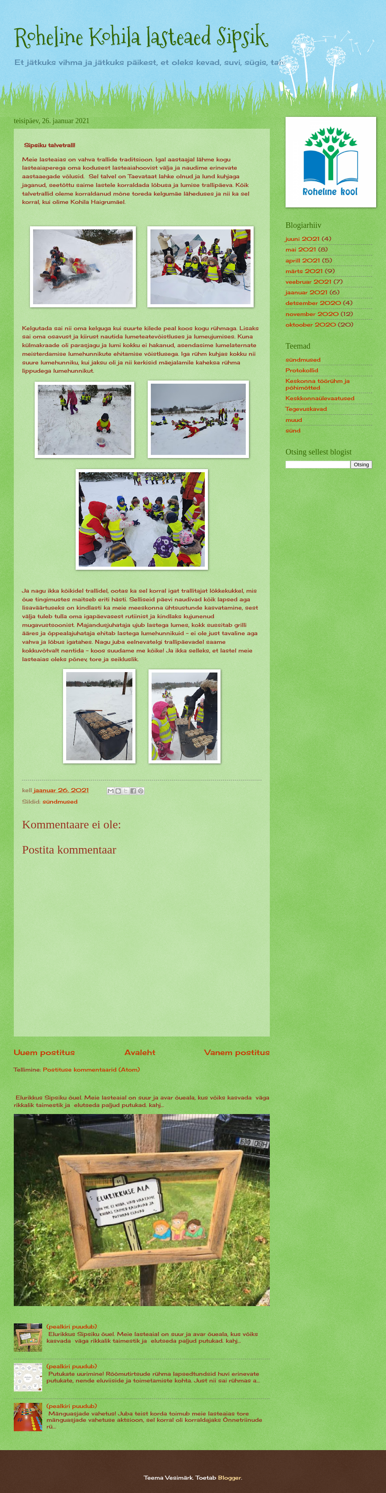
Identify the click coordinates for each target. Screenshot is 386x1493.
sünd (293, 430)
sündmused (60, 801)
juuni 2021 (303, 238)
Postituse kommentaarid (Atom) (91, 1069)
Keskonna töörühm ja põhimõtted (318, 384)
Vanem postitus (237, 1052)
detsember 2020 (313, 302)
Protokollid (302, 370)
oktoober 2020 (311, 324)
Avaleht (140, 1052)
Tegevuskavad (306, 408)
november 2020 (312, 313)
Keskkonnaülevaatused (320, 398)
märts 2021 (304, 271)
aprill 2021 (303, 260)
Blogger (229, 1477)
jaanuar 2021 (307, 292)
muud (294, 419)
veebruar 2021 (309, 281)
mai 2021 (301, 249)
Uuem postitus (44, 1052)
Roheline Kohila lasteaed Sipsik (139, 36)
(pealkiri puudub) (71, 1326)
